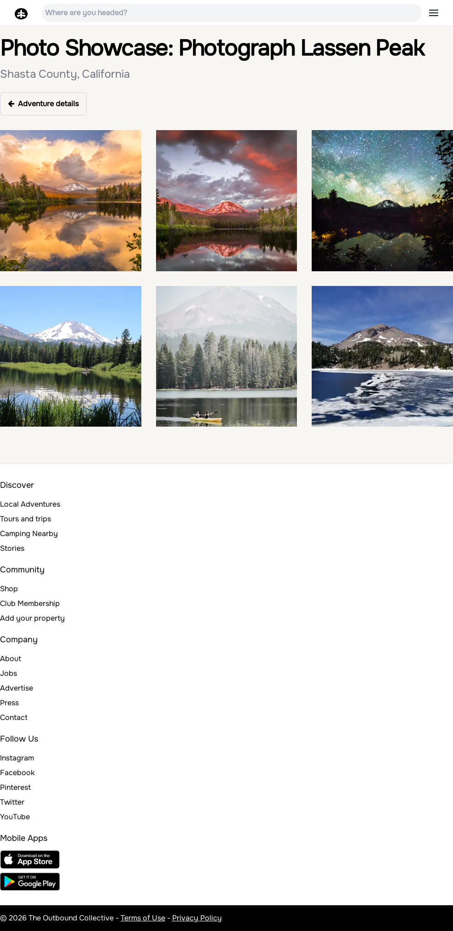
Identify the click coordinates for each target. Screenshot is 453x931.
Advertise (16, 688)
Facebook (17, 772)
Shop (9, 589)
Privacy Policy (197, 918)
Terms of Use (143, 918)
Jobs (8, 673)
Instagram (17, 758)
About (10, 658)
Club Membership (30, 603)
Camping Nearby (29, 533)
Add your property (32, 618)
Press (9, 703)
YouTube (15, 817)
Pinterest (15, 787)
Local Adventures (30, 504)
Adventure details (43, 104)
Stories (12, 548)
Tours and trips (25, 519)
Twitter (12, 802)
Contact (14, 717)
